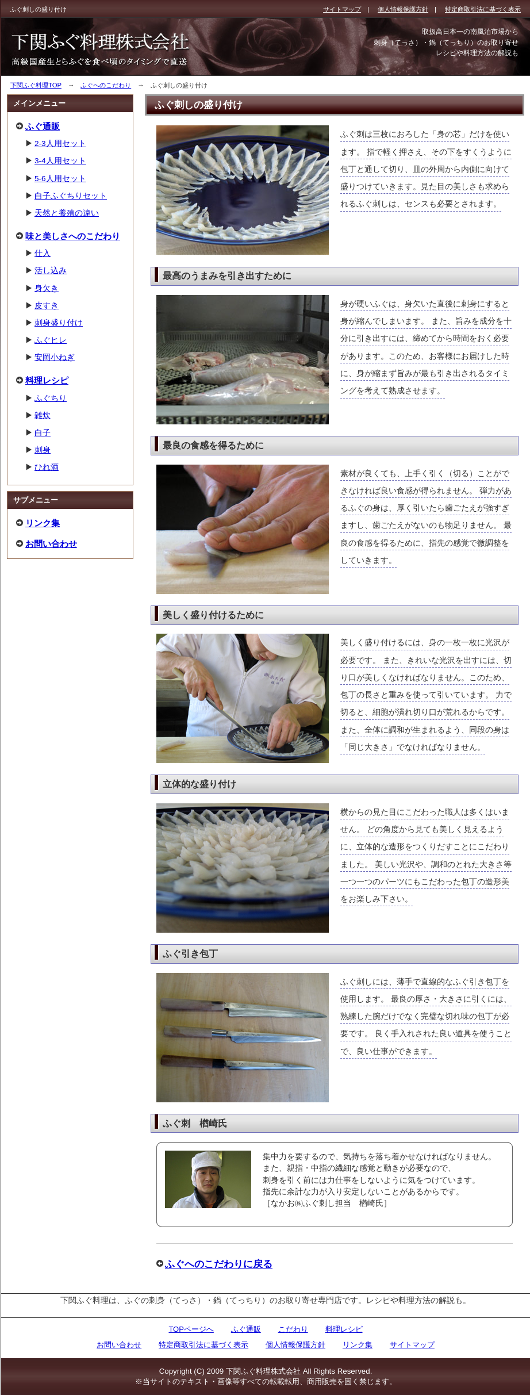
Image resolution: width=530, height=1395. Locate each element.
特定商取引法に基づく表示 (203, 1344)
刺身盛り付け (58, 323)
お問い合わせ (51, 544)
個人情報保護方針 (295, 1344)
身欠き (46, 288)
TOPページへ (190, 1329)
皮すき (46, 305)
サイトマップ (412, 1344)
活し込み (50, 270)
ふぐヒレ (50, 340)
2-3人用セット (60, 143)
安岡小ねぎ (54, 357)
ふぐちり (50, 398)
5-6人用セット (60, 178)
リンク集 (42, 523)
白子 (42, 432)
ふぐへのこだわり (105, 85)
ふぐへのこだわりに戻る (218, 1264)
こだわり (293, 1329)
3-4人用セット (60, 160)
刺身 (42, 450)
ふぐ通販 (42, 126)
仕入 (42, 253)
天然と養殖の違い (66, 213)
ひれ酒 (46, 467)
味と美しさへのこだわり (72, 236)
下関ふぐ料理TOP (36, 85)
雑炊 (42, 415)
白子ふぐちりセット (70, 195)
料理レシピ (46, 380)
